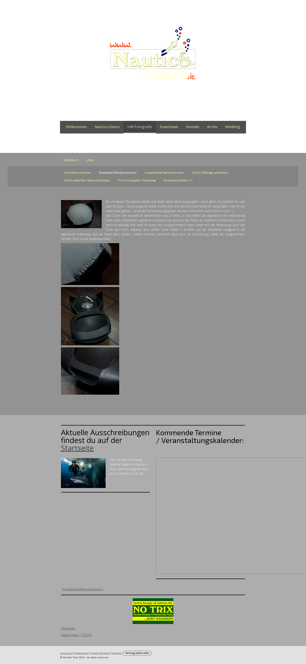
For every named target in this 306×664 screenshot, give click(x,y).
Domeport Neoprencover (118, 172)
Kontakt (192, 126)
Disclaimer (68, 628)
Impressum (66, 652)
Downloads (169, 126)
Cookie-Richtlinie (100, 652)
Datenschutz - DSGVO (76, 635)
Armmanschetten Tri (177, 180)
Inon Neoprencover (77, 172)
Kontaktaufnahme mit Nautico (82, 589)
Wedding (232, 126)
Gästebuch (71, 160)
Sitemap (116, 652)
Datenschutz (82, 652)
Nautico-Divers (107, 126)
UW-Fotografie (139, 126)
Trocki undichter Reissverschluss (87, 180)
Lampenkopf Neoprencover (164, 172)
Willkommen (76, 126)
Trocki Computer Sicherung (137, 180)
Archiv (212, 126)
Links (90, 160)
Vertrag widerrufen (137, 652)
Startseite (77, 448)
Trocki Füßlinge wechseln (210, 172)
